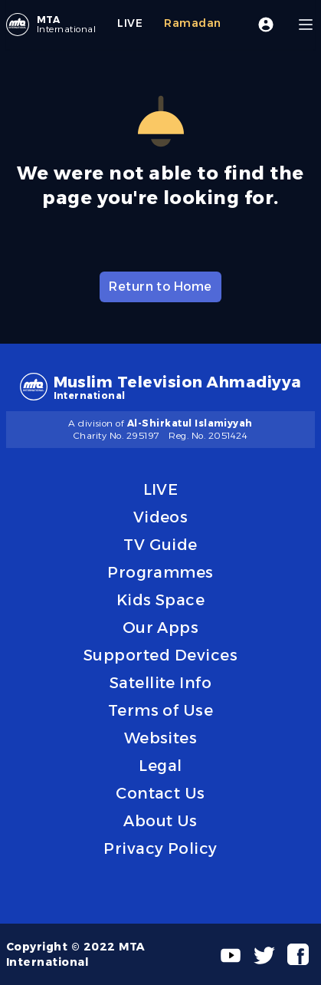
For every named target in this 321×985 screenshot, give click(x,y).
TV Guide (160, 544)
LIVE (161, 489)
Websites (161, 738)
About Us (160, 821)
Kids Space (160, 600)
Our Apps (161, 627)
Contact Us (160, 793)
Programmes (160, 572)
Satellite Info (161, 683)
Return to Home (160, 286)
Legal (160, 765)
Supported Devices (160, 655)
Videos (160, 517)
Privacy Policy (160, 848)
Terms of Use (161, 710)
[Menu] (305, 24)
